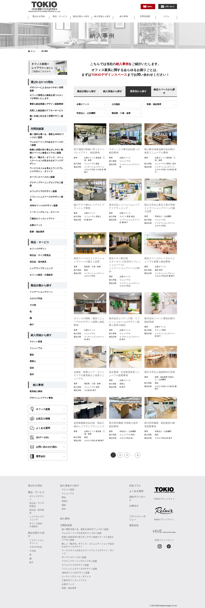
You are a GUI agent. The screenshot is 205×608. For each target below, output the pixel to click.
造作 (32, 360)
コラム (166, 16)
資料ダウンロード (137, 495)
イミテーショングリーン (41, 277)
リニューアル (36, 334)
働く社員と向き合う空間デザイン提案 (46, 103)
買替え (33, 347)
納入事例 (124, 16)
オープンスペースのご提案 (42, 162)
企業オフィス (82, 104)
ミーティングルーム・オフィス (44, 197)
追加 (32, 353)
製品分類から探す (81, 16)
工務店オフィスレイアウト (42, 204)
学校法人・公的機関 (85, 113)
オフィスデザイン (38, 234)
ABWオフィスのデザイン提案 (44, 191)
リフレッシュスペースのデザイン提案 (46, 183)
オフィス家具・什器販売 (41, 260)
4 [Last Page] (137, 455)
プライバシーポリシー (137, 515)
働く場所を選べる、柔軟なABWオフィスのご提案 (47, 121)
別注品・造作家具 (38, 247)
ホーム (33, 51)
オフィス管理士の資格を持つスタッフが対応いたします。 (46, 82)
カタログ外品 (36, 284)
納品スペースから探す (164, 91)
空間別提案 (145, 16)
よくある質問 (136, 488)
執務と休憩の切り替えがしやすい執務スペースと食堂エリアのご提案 (46, 136)
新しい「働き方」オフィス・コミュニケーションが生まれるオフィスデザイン (46, 146)
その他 (33, 290)
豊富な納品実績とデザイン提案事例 (46, 89)
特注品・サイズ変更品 (40, 241)
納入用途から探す (102, 16)
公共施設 (116, 104)
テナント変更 (36, 327)
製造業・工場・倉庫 (121, 113)
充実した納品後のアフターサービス (46, 96)
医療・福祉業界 (154, 104)
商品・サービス (60, 16)
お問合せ (134, 503)
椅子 (32, 310)
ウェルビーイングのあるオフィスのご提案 (46, 129)
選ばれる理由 (38, 16)
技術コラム (135, 482)
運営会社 (134, 522)
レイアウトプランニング (41, 254)
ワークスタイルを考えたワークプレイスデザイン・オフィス (46, 155)
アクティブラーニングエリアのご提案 (46, 169)
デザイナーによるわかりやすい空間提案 (46, 74)
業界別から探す (138, 91)
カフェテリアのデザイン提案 (43, 177)
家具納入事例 (36, 377)
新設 (32, 340)
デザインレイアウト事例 (41, 383)
